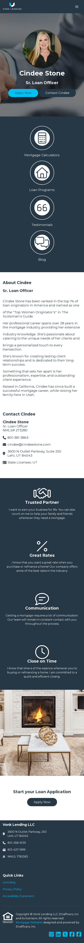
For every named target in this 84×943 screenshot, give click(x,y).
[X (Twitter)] (65, 934)
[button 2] (42, 175)
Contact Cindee (57, 93)
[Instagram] (51, 934)
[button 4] (42, 245)
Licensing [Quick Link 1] (9, 882)
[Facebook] (72, 934)
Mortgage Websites (29, 922)
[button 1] (42, 141)
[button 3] (42, 210)
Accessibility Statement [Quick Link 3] (18, 896)
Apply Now (23, 93)
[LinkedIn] (58, 934)
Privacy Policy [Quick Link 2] (12, 889)
